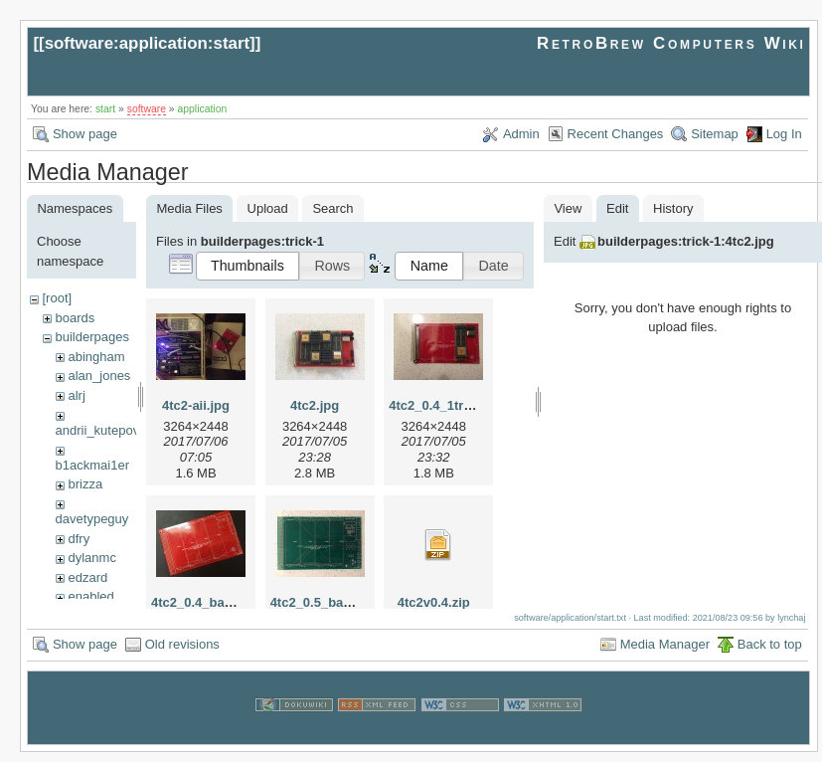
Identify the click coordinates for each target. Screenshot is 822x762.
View (567, 208)
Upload (267, 208)
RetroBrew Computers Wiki (671, 43)
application (203, 108)
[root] (57, 297)
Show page (85, 133)
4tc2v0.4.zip (434, 602)
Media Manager (665, 653)
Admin (521, 133)
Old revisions (182, 653)
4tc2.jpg (314, 405)
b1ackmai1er (92, 465)
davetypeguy (92, 518)
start (105, 108)
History (673, 208)
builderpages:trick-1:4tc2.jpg (685, 241)
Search (332, 208)
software (146, 108)
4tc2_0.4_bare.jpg (205, 602)
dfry (78, 538)
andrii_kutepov (98, 430)
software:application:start (147, 43)
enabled (90, 596)
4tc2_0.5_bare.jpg (324, 602)
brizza (85, 483)
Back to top (770, 653)
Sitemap (715, 133)
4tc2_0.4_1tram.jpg (447, 405)
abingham (96, 356)
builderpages (91, 336)
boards (74, 317)
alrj (76, 395)
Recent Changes (616, 133)
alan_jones (99, 375)
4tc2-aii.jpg (196, 405)
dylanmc (91, 557)
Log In (784, 133)
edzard (87, 577)
